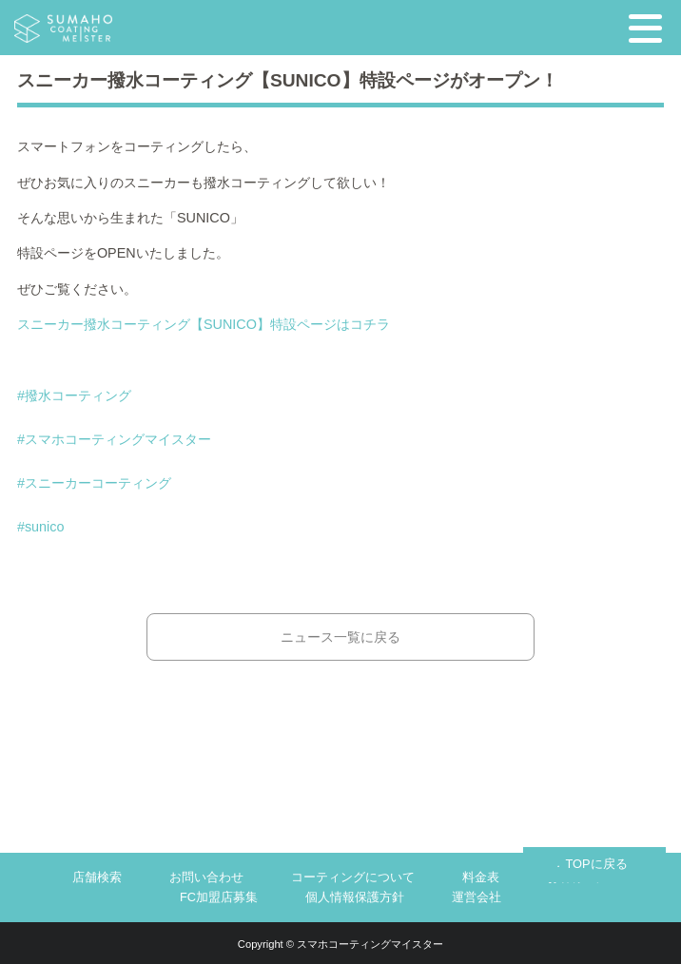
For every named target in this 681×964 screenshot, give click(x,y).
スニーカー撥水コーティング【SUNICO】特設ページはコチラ (203, 324)
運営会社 (476, 897)
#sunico (41, 526)
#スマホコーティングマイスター (114, 439)
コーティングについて (353, 877)
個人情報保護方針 (354, 897)
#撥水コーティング (74, 395)
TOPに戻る (596, 864)
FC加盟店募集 (219, 897)
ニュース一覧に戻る (340, 637)
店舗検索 (97, 877)
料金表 (480, 877)
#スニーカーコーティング (94, 483)
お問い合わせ (206, 877)
